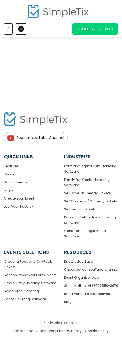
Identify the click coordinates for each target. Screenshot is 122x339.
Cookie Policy (97, 331)
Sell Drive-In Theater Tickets (87, 193)
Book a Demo (15, 182)
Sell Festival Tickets (80, 209)
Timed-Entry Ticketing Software (30, 283)
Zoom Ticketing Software (25, 299)
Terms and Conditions (34, 331)
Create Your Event (95, 28)
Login (8, 190)
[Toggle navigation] (8, 29)
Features (11, 166)
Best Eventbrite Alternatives (87, 293)
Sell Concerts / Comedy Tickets (90, 201)
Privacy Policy (70, 331)
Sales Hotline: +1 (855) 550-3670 (91, 285)
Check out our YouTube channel (91, 269)
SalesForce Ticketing (21, 291)
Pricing (9, 174)
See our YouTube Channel (35, 138)
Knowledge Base (78, 261)
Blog (68, 301)
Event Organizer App (81, 277)
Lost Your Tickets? (18, 206)
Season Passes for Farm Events (30, 274)
